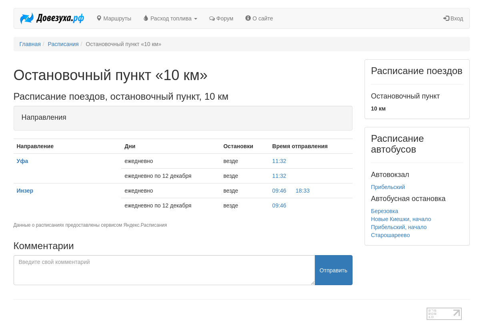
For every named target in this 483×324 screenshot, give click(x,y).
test (213, 311)
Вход (453, 18)
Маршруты (113, 18)
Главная (30, 44)
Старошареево (390, 235)
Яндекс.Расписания (145, 225)
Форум (221, 18)
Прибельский (388, 187)
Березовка (384, 211)
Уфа (22, 161)
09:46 (279, 190)
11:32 (279, 161)
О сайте (259, 18)
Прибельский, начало (399, 227)
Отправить (333, 270)
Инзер (25, 190)
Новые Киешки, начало (401, 219)
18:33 (303, 190)
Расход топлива (170, 18)
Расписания (63, 44)
